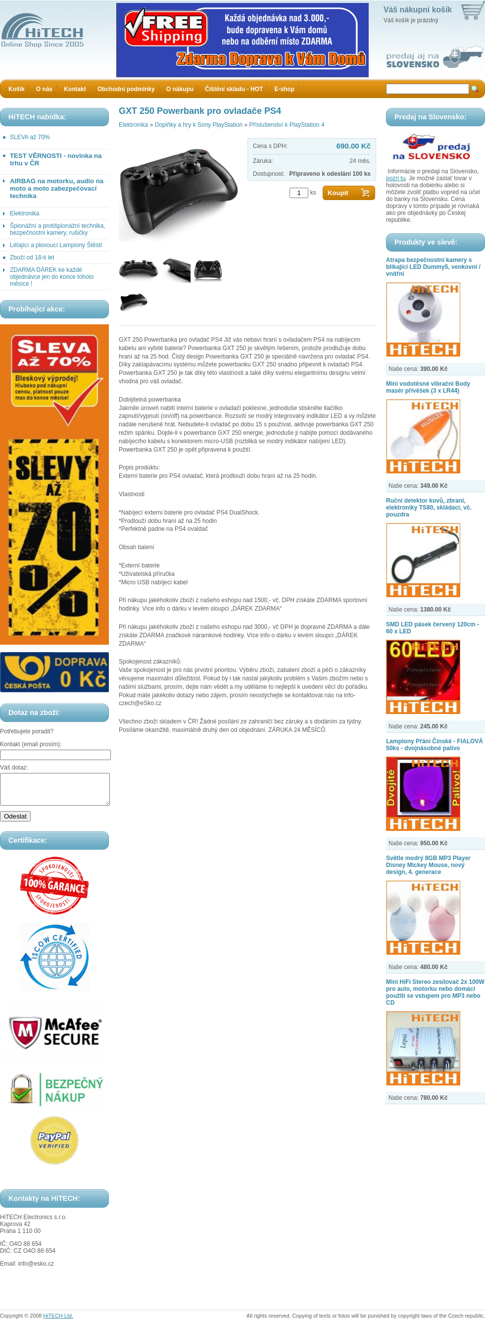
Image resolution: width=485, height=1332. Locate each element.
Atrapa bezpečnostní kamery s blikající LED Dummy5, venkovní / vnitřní (433, 266)
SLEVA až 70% (30, 137)
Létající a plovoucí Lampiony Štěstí (56, 245)
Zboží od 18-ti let (32, 257)
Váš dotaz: (14, 767)
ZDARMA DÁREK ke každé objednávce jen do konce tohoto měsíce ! (52, 276)
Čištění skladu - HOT (234, 89)
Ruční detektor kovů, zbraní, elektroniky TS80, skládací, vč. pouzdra (429, 507)
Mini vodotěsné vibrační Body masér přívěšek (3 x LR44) (428, 387)
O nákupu (180, 89)
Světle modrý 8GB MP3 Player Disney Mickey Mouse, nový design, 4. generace (428, 865)
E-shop (284, 89)
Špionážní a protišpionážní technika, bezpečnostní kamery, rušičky (57, 229)
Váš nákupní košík (418, 9)
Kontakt (75, 89)
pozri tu (395, 178)
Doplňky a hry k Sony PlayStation (198, 124)
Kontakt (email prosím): (30, 744)
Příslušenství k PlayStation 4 (286, 124)
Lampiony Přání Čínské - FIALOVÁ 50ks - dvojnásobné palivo (434, 745)
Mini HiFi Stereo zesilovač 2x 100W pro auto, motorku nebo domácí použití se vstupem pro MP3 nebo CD (435, 992)
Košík (16, 89)
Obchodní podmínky (126, 89)
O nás (44, 89)
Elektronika (24, 213)
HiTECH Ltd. (58, 1322)
